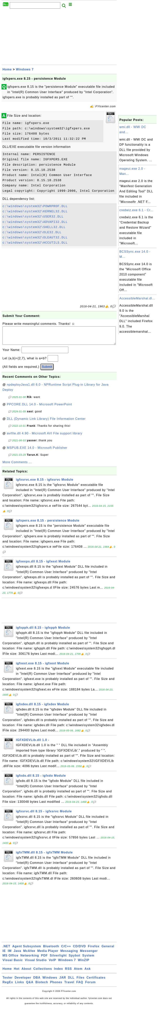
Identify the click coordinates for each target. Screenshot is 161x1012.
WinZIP (83, 964)
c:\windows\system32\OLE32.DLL (31, 232)
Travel (69, 986)
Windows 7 (25, 69)
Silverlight (58, 959)
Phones (56, 986)
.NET (6, 950)
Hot (17, 972)
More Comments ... (17, 466)
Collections (42, 972)
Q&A (30, 986)
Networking (29, 959)
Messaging (69, 954)
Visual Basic (12, 964)
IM (10, 954)
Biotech (42, 986)
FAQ (79, 986)
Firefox (93, 950)
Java (17, 954)
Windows (49, 981)
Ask (87, 972)
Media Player (47, 954)
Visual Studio (36, 964)
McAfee (29, 954)
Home (7, 69)
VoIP (52, 964)
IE (4, 954)
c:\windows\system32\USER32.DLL (33, 217)
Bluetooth (51, 950)
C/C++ (66, 950)
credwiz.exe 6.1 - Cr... (136, 210)
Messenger (89, 954)
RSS (68, 972)
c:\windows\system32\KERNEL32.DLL (35, 211)
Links (19, 986)
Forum (90, 986)
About (26, 972)
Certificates (96, 981)
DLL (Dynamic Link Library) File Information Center (46, 422)
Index (58, 972)
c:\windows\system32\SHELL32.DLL (34, 227)
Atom (78, 972)
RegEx (7, 986)
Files (80, 981)
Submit (47, 370)
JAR (62, 981)
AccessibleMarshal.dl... (137, 298)
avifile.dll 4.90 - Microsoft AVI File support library (44, 437)
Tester (7, 981)
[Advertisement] (59, 38)
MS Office (10, 959)
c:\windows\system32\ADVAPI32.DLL (35, 222)
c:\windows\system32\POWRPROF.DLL (35, 206)
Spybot (74, 959)
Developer (23, 981)
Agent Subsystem (26, 950)
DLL (71, 981)
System (88, 959)
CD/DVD (79, 950)
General (108, 950)
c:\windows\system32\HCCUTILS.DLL (35, 243)
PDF (44, 959)
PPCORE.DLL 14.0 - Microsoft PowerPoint (39, 408)
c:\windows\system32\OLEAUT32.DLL (35, 238)
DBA (36, 981)
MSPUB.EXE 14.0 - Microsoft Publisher (37, 451)
